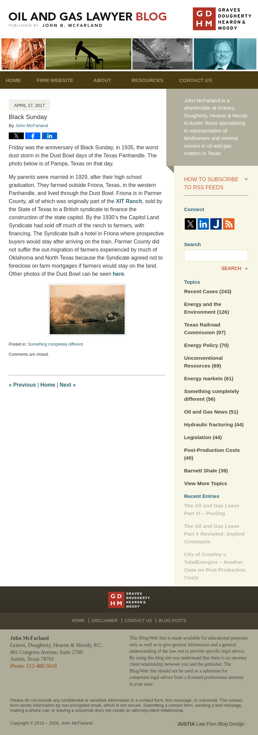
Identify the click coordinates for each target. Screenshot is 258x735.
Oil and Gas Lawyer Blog (88, 19)
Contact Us (208, 80)
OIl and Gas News (210, 408)
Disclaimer (106, 613)
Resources (156, 80)
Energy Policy (206, 343)
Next (68, 385)
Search (231, 267)
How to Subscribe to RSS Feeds (209, 182)
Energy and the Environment (206, 306)
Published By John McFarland (222, 18)
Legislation (202, 433)
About (111, 80)
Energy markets (208, 376)
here (118, 274)
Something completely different (55, 344)
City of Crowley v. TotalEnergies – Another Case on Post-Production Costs (214, 560)
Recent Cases (207, 290)
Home (17, 80)
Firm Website (63, 80)
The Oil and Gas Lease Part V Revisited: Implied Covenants (213, 528)
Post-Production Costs (211, 450)
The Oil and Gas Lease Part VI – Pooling (211, 504)
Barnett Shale (205, 466)
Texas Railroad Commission (204, 326)
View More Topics (205, 479)
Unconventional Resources (203, 359)
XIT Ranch (128, 201)
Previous (22, 385)
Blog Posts (171, 613)
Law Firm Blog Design (216, 718)
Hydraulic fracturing (213, 421)
